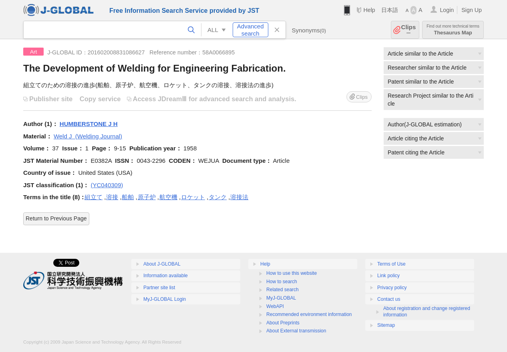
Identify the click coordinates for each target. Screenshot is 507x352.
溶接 (112, 197)
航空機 (168, 197)
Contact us (388, 299)
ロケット (193, 197)
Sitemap (386, 325)
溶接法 (239, 197)
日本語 (389, 10)
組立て (93, 197)
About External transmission (296, 331)
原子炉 (147, 197)
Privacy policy (391, 287)
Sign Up (471, 10)
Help (369, 10)
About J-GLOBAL (162, 264)
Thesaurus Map (453, 30)
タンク (218, 197)
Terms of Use (391, 264)
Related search (282, 289)
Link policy (388, 275)
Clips (408, 30)
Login (447, 10)
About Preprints (283, 323)
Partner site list (159, 287)
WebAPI (275, 306)
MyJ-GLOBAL (281, 298)
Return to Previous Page (56, 218)
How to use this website (291, 273)
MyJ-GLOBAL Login (164, 299)
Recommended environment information (309, 314)
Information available (165, 275)
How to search (281, 281)
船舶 (128, 197)
